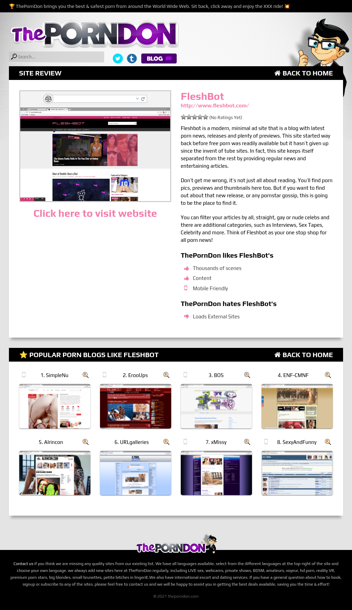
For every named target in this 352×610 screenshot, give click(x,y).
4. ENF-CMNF (293, 375)
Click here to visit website (95, 213)
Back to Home (303, 73)
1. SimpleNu (54, 375)
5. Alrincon (50, 442)
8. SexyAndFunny (297, 442)
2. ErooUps (135, 375)
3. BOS (216, 375)
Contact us (23, 563)
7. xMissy (216, 442)
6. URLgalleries (131, 442)
